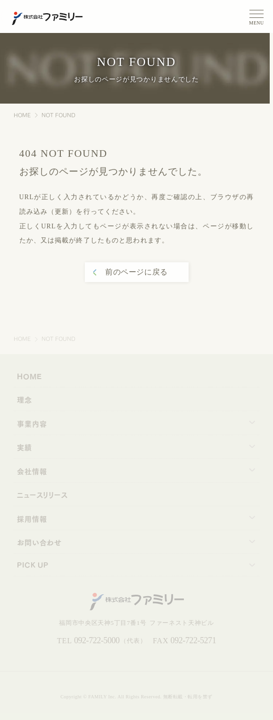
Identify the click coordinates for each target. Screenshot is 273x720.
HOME (22, 114)
